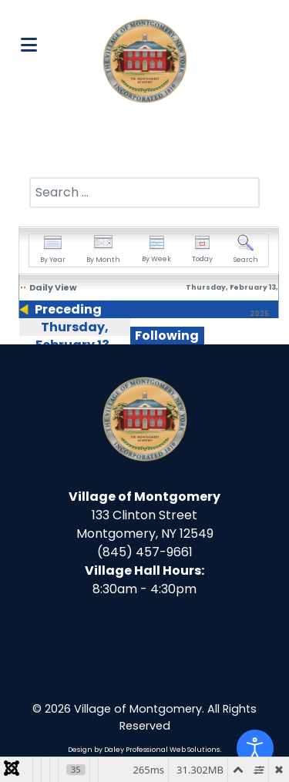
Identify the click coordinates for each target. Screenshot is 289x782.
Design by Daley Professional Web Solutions (144, 749)
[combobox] (144, 192)
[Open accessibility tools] (255, 748)
